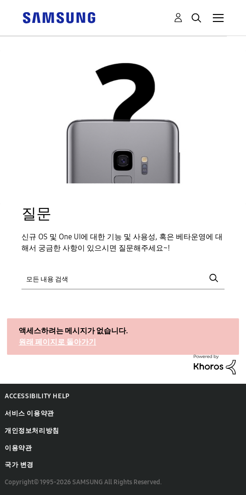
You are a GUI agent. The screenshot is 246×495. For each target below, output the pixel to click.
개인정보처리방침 (32, 431)
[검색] (122, 278)
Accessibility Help (37, 396)
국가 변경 (19, 465)
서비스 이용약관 (29, 413)
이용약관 (18, 448)
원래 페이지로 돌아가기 (57, 341)
